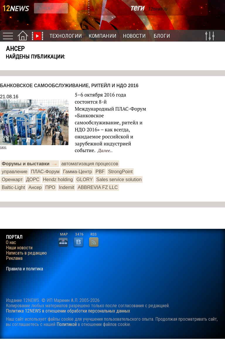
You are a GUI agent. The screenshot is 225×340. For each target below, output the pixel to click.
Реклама (14, 258)
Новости (134, 35)
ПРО (50, 187)
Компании (102, 35)
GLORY (84, 179)
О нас (11, 242)
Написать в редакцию (26, 253)
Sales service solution (119, 179)
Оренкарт (12, 179)
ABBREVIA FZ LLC (98, 187)
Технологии (66, 35)
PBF (100, 171)
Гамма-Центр (77, 171)
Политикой (67, 324)
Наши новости (19, 247)
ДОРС (32, 179)
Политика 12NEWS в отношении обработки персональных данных (68, 311)
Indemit (66, 187)
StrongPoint (120, 171)
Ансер (35, 187)
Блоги (162, 35)
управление (15, 171)
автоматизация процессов (89, 163)
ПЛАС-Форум (45, 171)
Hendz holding (58, 179)
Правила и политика (24, 269)
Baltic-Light (13, 187)
